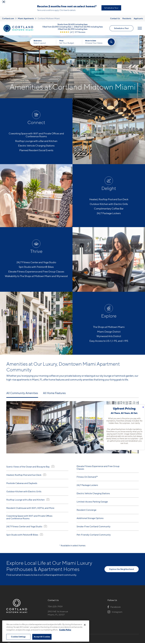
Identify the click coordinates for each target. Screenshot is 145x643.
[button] (2, 1)
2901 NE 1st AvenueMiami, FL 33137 (58, 615)
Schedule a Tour (121, 30)
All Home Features (54, 394)
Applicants (138, 20)
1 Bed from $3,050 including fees (57, 28)
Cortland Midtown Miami (49, 20)
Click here (74, 12)
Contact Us (115, 20)
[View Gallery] (52, 468)
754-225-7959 (55, 608)
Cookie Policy (65, 630)
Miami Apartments (26, 20)
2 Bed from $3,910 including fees (88, 28)
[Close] (85, 625)
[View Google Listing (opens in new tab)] (72, 34)
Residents (126, 20)
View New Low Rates (110, 9)
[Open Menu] (140, 30)
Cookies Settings (18, 637)
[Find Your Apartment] (111, 43)
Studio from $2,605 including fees (72, 26)
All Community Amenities (22, 394)
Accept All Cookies (42, 637)
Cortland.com (8, 20)
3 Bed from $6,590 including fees (72, 30)
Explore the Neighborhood (121, 571)
